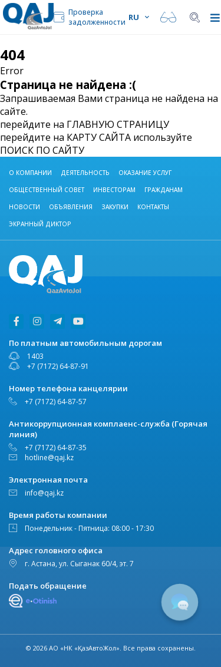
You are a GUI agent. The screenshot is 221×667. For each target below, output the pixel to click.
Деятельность (85, 173)
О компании (30, 173)
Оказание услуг (144, 173)
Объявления (71, 207)
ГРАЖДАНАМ (163, 190)
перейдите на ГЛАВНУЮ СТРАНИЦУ (84, 124)
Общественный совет (46, 190)
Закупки (114, 207)
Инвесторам (114, 190)
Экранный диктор (40, 224)
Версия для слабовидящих (168, 17)
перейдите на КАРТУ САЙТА (65, 137)
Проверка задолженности (90, 17)
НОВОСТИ (24, 207)
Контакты (153, 207)
